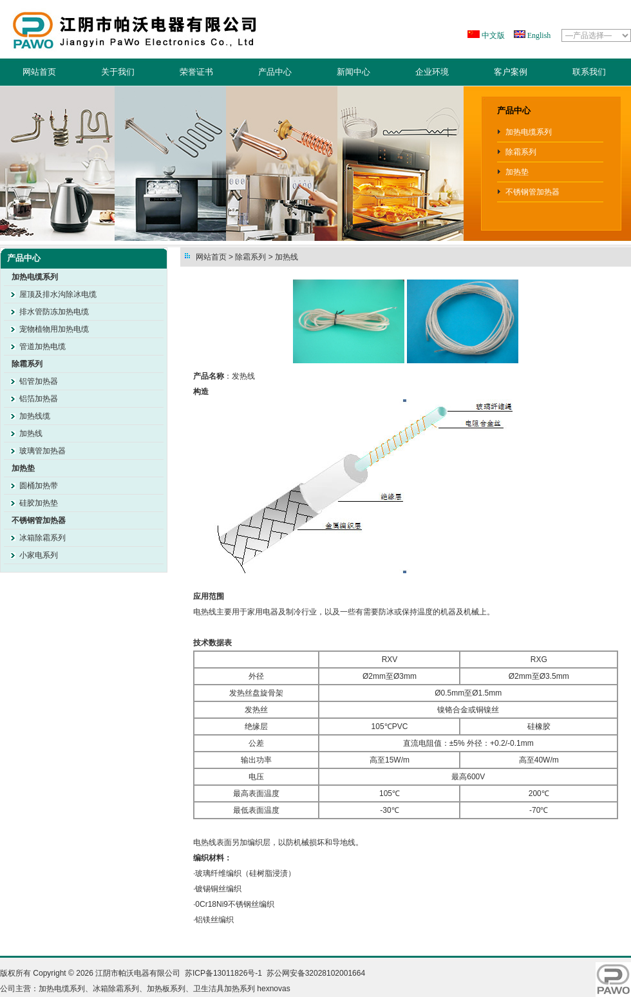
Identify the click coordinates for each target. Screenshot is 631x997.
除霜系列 (520, 152)
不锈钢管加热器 (532, 191)
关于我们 (118, 72)
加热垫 (517, 171)
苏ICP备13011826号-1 (223, 973)
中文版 (492, 35)
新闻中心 (353, 72)
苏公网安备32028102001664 (316, 973)
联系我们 (589, 72)
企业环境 (432, 72)
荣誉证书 (196, 72)
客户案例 (510, 72)
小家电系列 (38, 555)
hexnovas (273, 988)
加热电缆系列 (528, 132)
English (538, 35)
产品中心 (275, 72)
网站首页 (39, 72)
